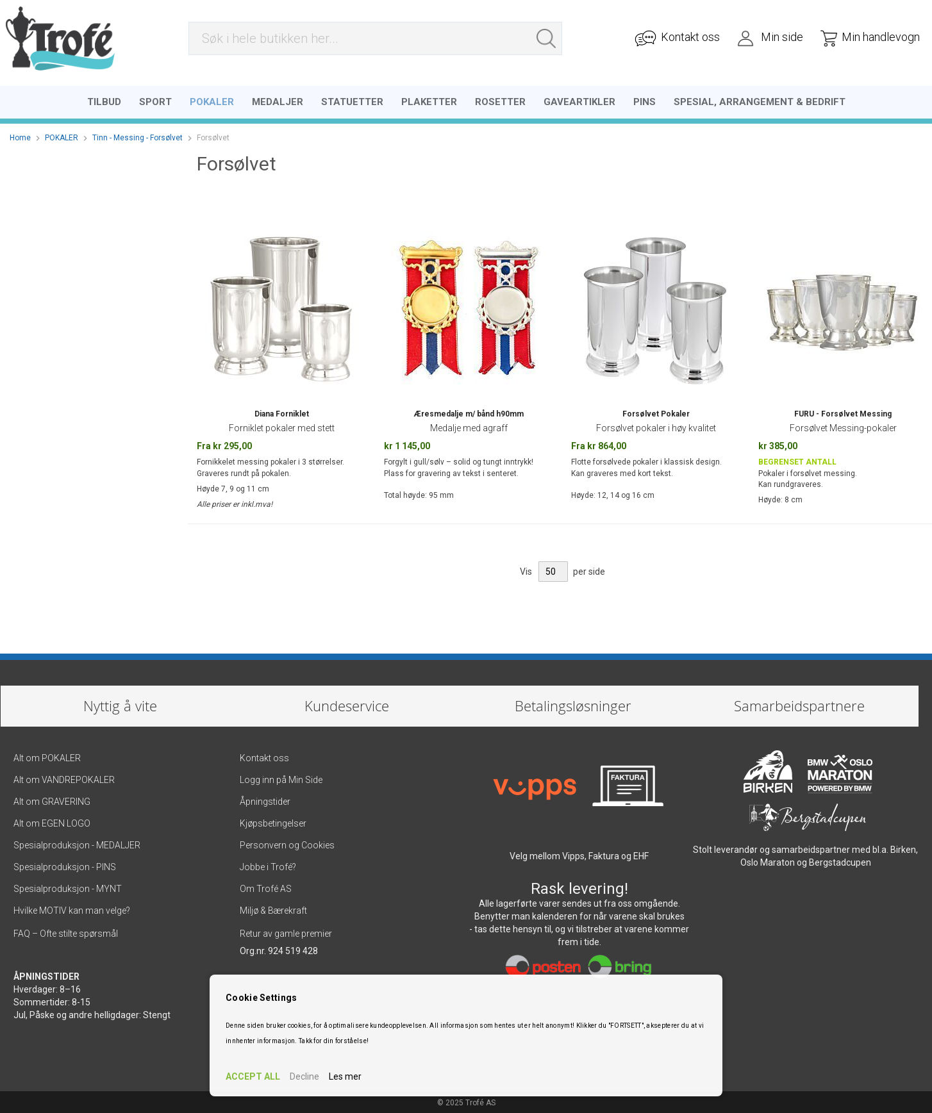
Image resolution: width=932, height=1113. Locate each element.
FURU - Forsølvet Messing (843, 411)
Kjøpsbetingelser (273, 821)
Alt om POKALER (47, 756)
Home (20, 135)
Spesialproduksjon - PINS (64, 865)
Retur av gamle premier (286, 932)
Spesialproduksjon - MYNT (67, 886)
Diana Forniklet (281, 411)
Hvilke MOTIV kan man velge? (71, 908)
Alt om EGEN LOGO (51, 821)
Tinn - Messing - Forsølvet (137, 135)
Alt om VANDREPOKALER (65, 777)
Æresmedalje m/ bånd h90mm (468, 411)
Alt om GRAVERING (51, 799)
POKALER (61, 135)
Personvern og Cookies (287, 843)
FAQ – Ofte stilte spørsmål (65, 932)
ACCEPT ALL (253, 1076)
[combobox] (375, 40)
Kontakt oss (264, 756)
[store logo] (58, 40)
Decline (304, 1076)
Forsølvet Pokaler (656, 411)
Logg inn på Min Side (281, 777)
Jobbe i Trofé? (268, 865)
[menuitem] (104, 99)
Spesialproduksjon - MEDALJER (76, 843)
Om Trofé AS (266, 886)
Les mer (345, 1076)
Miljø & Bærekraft (273, 908)
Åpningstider (265, 799)
